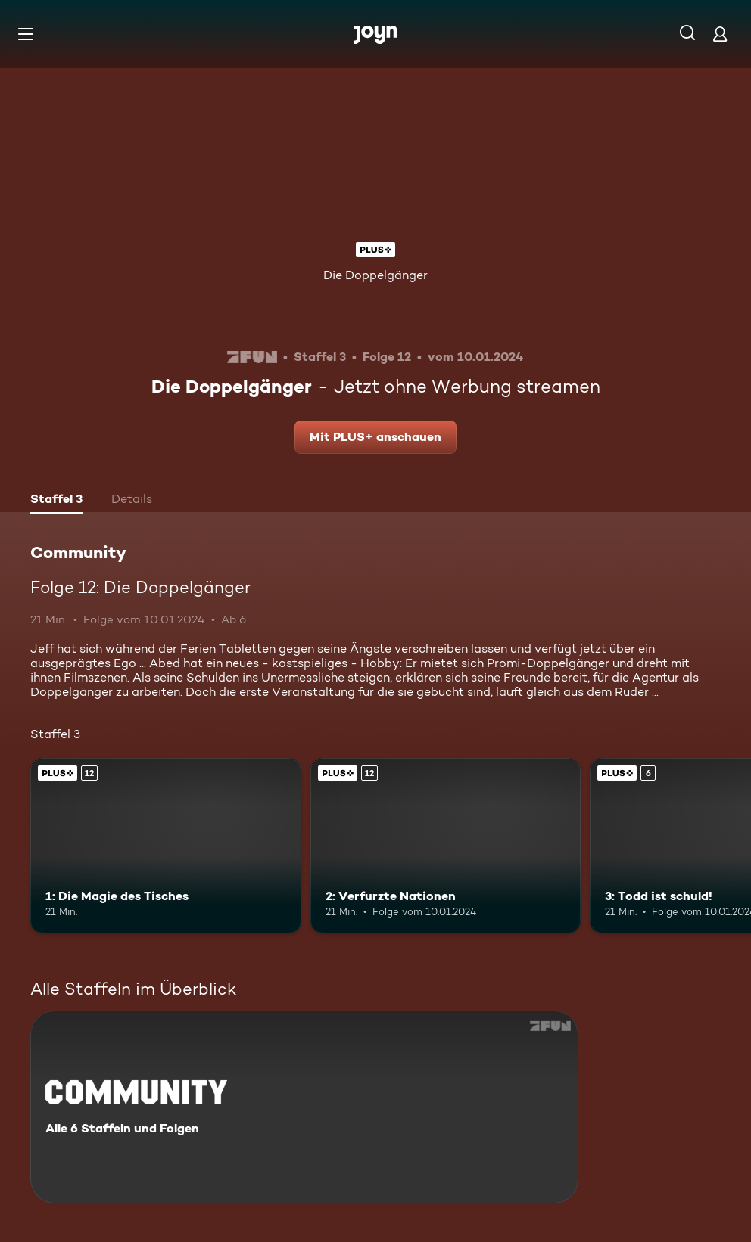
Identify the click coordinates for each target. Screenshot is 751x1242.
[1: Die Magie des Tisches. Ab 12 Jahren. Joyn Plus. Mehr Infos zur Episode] (165, 845)
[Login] (720, 33)
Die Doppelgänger (375, 275)
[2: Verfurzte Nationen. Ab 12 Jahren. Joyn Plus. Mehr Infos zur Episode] (445, 845)
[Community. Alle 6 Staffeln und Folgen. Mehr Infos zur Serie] (304, 1107)
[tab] (56, 500)
